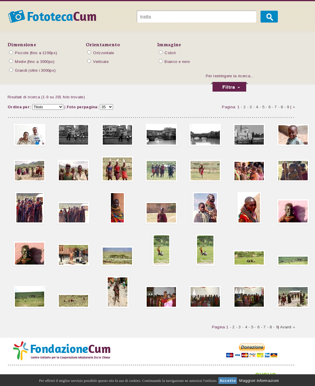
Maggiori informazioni (259, 380)
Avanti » (287, 327)
